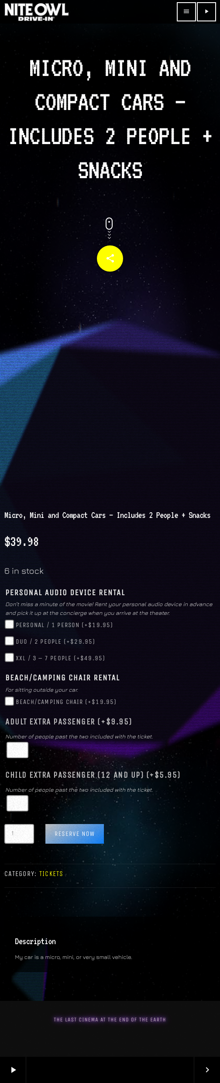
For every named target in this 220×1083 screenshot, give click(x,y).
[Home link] (36, 12)
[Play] (206, 11)
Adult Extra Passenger (68, 722)
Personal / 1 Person (64, 625)
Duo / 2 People (56, 641)
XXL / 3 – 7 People (61, 658)
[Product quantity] (19, 834)
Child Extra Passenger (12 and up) (93, 775)
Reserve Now (75, 834)
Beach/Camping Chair (66, 702)
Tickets (51, 873)
